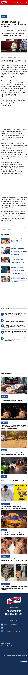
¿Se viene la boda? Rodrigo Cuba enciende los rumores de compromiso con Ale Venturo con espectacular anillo (14, 560)
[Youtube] (13, 611)
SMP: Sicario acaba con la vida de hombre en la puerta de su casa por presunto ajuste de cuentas (14, 480)
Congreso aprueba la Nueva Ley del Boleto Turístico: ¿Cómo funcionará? (18, 240)
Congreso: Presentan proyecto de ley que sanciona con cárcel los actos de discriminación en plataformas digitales (18, 270)
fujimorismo (17, 227)
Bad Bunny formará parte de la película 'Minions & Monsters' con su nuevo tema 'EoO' (14, 507)
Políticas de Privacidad (7, 646)
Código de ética (5, 637)
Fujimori (11, 227)
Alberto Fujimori (16, 225)
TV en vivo (3, 641)
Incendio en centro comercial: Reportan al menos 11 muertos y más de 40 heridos (14, 320)
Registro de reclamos (6, 639)
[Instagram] (15, 611)
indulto (23, 227)
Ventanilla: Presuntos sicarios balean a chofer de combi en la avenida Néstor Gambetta (14, 533)
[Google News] (18, 611)
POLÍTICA (9, 229)
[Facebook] (8, 611)
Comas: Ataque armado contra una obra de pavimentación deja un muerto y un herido (13, 453)
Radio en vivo (4, 648)
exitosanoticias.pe (9, 628)
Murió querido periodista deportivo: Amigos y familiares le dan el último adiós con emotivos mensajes (15, 339)
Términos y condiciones (7, 643)
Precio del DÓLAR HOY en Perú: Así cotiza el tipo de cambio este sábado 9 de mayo (13, 399)
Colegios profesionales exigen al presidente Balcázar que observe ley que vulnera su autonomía (18, 279)
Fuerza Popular (4, 227)
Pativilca (3, 229)
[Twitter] (11, 611)
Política (3, 16)
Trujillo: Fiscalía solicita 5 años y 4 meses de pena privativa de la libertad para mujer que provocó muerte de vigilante (13, 427)
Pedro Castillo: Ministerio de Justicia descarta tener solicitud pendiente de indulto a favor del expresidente (18, 260)
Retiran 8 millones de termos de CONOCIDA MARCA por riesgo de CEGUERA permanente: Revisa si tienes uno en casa (15, 315)
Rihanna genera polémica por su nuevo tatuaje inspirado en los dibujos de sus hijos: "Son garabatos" (14, 588)
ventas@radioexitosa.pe (10, 624)
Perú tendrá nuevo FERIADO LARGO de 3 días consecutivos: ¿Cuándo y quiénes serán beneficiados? (15, 333)
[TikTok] (20, 611)
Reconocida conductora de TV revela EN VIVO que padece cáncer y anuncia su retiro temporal (15, 326)
